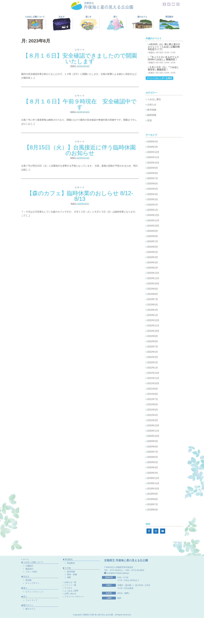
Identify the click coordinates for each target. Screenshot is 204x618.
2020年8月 (152, 446)
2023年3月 (152, 310)
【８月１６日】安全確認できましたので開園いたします (80, 58)
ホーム (26, 559)
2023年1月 (152, 315)
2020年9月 (152, 441)
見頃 (149, 120)
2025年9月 (152, 168)
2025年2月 (152, 204)
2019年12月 (153, 478)
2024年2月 (152, 268)
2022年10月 (153, 331)
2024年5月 (152, 252)
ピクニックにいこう (34, 591)
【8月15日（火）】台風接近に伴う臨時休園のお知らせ (80, 150)
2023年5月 (152, 304)
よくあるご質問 (71, 591)
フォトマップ (31, 600)
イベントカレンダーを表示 (159, 78)
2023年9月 (152, 289)
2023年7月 (152, 299)
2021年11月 (153, 378)
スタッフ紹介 (31, 571)
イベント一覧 (70, 585)
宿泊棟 (28, 580)
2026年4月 (152, 141)
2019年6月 (152, 509)
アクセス (68, 588)
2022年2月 (152, 362)
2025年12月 (153, 152)
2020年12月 (153, 425)
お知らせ (80, 49)
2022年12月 (153, 320)
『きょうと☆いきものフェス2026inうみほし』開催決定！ (163, 58)
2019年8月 (152, 499)
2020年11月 (153, 431)
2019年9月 (152, 494)
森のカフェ (30, 609)
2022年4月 (152, 352)
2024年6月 (152, 247)
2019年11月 (153, 483)
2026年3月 (152, 147)
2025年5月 (152, 189)
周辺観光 (71, 563)
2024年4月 (152, 257)
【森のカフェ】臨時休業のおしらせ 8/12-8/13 (80, 196)
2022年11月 (153, 325)
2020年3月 (152, 473)
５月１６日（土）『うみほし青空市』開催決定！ (163, 68)
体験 (69, 577)
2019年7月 (152, 504)
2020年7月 (152, 452)
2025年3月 (152, 199)
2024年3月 (152, 262)
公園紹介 (29, 566)
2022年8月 (152, 341)
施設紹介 (29, 569)
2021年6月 (152, 404)
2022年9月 (152, 336)
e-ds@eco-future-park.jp (118, 573)
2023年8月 (152, 294)
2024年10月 (153, 226)
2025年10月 (153, 162)
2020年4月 (152, 467)
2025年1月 (152, 210)
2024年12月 (153, 215)
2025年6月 (152, 183)
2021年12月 (153, 373)
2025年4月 (152, 194)
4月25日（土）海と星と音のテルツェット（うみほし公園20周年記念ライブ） (164, 46)
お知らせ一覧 (70, 582)
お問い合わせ (70, 593)
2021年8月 (152, 394)
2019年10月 (153, 488)
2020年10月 (153, 436)
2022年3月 (152, 357)
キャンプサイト (32, 583)
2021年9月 (152, 389)
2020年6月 (152, 457)
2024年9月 (152, 231)
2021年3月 (152, 420)
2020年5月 (152, 462)
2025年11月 (153, 157)
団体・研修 (72, 574)
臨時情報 (151, 115)
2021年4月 (152, 415)
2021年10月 (153, 383)
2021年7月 (152, 399)
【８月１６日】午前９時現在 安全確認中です (80, 104)
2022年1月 (152, 367)
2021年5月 (152, 409)
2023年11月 (153, 278)
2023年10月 (153, 283)
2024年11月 (153, 220)
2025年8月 (152, 173)
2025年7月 (152, 178)
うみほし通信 (154, 99)
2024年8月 (152, 236)
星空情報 (151, 110)
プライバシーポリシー (74, 596)
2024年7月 (152, 241)
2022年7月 (152, 346)
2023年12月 (153, 273)
